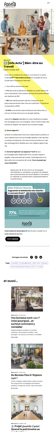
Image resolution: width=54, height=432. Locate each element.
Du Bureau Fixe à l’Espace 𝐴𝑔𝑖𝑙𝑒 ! (26, 378)
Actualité (14, 263)
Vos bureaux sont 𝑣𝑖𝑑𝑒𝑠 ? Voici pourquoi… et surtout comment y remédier (25, 323)
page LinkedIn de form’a (13, 234)
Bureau (44, 263)
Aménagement (25, 263)
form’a (15, 119)
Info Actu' (7, 60)
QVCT (33, 267)
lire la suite (14, 338)
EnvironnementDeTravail (20, 267)
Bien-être (36, 263)
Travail (40, 267)
